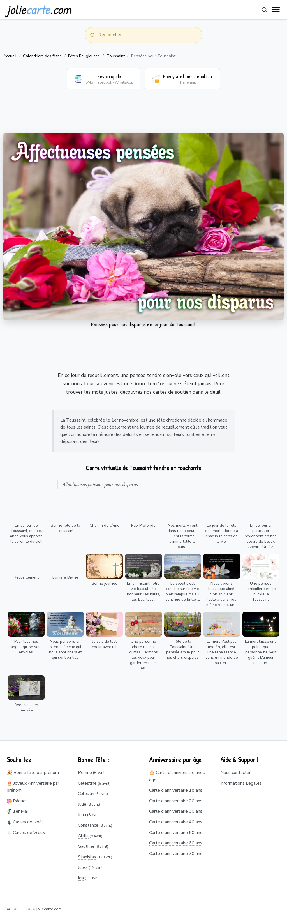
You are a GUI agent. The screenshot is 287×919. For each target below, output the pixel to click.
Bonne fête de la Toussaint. (65, 528)
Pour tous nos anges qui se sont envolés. (26, 647)
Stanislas (87, 857)
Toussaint (116, 56)
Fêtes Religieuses (84, 56)
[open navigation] (276, 10)
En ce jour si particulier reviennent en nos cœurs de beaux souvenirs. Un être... (261, 536)
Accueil (10, 56)
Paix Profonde (143, 525)
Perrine (85, 773)
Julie (82, 804)
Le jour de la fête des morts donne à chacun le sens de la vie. (221, 533)
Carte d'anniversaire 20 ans (175, 801)
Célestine (87, 783)
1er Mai (17, 811)
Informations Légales (241, 783)
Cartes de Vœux (26, 833)
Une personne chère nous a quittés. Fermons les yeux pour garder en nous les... (143, 655)
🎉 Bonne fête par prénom (33, 773)
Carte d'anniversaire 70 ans (175, 854)
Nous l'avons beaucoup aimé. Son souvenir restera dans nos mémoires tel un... (221, 594)
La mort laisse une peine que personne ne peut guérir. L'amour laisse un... (261, 652)
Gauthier (86, 846)
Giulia (83, 836)
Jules (83, 867)
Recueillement (26, 577)
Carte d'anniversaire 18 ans (175, 790)
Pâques (17, 801)
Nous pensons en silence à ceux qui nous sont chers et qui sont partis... (65, 649)
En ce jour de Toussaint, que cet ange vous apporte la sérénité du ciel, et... (26, 536)
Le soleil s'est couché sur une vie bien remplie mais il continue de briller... (182, 591)
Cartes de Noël (25, 822)
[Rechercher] (264, 9)
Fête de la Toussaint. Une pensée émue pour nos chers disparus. (183, 649)
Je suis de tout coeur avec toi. (104, 644)
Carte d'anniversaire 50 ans (175, 833)
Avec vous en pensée (26, 707)
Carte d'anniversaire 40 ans (175, 822)
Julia (82, 815)
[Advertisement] (143, 115)
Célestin (86, 794)
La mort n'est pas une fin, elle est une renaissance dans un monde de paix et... (221, 652)
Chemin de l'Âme (104, 525)
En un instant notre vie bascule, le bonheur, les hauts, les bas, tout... (143, 591)
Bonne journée (104, 583)
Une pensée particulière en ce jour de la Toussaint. (261, 591)
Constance (88, 825)
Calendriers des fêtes (42, 56)
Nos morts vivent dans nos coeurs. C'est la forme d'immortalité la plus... (182, 536)
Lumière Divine (65, 577)
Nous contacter (235, 773)
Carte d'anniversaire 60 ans (175, 843)
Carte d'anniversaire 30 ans (175, 811)
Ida (81, 878)
